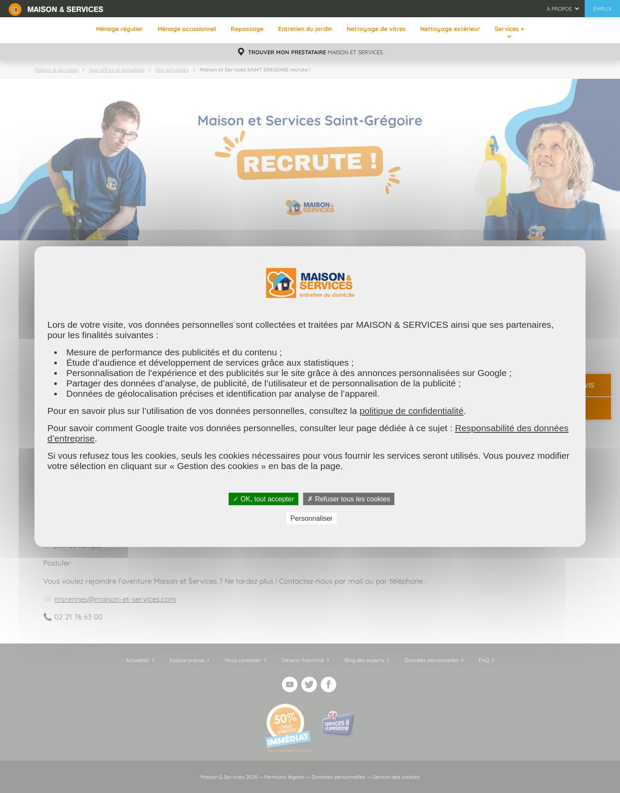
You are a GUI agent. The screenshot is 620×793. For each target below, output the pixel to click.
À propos (559, 9)
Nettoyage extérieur (450, 29)
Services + (509, 29)
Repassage (247, 29)
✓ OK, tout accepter (263, 498)
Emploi (602, 9)
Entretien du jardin (305, 29)
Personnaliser (312, 518)
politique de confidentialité (412, 410)
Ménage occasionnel (187, 29)
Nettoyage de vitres (376, 29)
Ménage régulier (119, 29)
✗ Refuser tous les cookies (348, 498)
